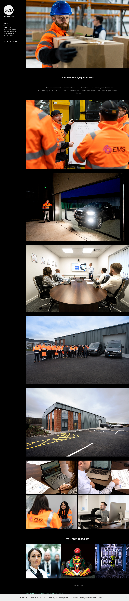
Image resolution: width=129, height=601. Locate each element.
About (6, 25)
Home (6, 23)
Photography (9, 33)
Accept (102, 597)
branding (7, 27)
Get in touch (9, 35)
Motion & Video (10, 31)
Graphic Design (10, 29)
